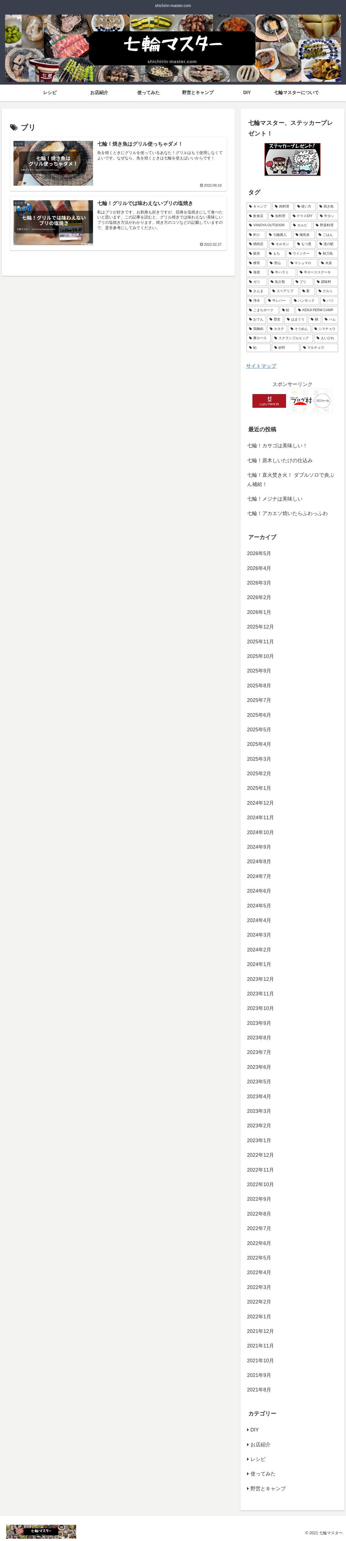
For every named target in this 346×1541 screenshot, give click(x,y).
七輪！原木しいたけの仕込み (280, 460)
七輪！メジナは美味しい (275, 499)
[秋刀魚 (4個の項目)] (327, 254)
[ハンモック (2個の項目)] (305, 301)
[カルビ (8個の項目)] (301, 225)
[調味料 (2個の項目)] (326, 282)
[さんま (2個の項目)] (258, 291)
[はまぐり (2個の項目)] (295, 319)
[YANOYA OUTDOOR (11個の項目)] (268, 225)
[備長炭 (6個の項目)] (304, 235)
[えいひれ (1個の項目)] (326, 338)
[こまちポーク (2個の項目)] (262, 310)
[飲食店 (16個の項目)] (257, 216)
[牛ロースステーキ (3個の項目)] (317, 272)
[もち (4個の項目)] (275, 254)
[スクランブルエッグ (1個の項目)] (292, 338)
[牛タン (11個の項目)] (327, 216)
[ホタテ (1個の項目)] (277, 329)
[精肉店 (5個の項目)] (257, 244)
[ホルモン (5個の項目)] (281, 244)
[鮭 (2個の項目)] (287, 310)
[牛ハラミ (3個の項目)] (282, 272)
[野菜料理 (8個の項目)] (325, 225)
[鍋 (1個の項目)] (314, 319)
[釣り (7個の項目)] (256, 235)
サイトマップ (261, 366)
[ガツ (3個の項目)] (257, 282)
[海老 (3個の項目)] (257, 272)
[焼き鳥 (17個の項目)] (327, 206)
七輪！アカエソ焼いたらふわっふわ (287, 513)
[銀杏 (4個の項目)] (256, 254)
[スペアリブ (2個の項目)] (284, 291)
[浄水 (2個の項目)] (255, 301)
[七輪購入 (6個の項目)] (279, 235)
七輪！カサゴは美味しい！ (277, 445)
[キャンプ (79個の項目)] (259, 206)
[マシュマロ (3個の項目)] (303, 263)
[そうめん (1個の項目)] (299, 329)
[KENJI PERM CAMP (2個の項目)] (317, 310)
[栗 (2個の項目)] (307, 291)
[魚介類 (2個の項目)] (280, 282)
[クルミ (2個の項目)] (327, 291)
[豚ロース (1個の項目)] (259, 338)
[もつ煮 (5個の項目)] (305, 244)
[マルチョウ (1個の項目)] (319, 348)
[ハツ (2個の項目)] (329, 301)
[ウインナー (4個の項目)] (300, 254)
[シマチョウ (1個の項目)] (325, 329)
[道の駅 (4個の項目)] (327, 244)
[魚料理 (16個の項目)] (278, 216)
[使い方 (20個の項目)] (305, 206)
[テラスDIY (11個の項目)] (303, 216)
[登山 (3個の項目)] (277, 263)
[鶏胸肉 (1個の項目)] (256, 329)
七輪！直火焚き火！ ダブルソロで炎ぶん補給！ (290, 479)
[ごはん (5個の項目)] (327, 235)
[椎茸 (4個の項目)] (256, 263)
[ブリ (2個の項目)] (303, 282)
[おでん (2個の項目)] (256, 319)
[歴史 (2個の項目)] (275, 319)
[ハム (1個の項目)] (330, 319)
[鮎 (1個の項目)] (259, 348)
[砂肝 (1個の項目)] (285, 348)
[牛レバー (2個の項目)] (278, 301)
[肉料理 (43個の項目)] (283, 206)
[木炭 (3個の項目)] (328, 263)
